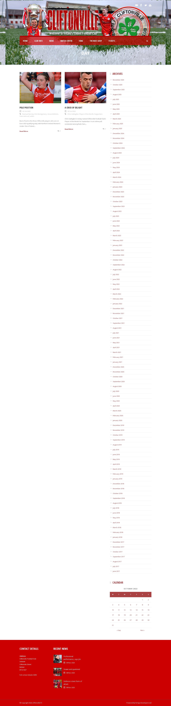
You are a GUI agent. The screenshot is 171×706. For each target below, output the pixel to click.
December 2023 (118, 192)
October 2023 (117, 201)
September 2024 (119, 148)
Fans (81, 41)
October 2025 (117, 85)
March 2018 (117, 527)
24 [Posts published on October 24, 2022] (113, 620)
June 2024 (116, 162)
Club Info (38, 41)
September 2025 (119, 90)
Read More (24, 131)
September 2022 (119, 265)
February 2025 (118, 124)
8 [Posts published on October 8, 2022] (142, 605)
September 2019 (119, 440)
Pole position (26, 107)
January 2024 (117, 187)
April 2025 (116, 114)
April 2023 (116, 231)
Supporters (98, 114)
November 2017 (118, 547)
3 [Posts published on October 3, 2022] (112, 605)
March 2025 (117, 119)
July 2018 (116, 508)
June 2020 (116, 396)
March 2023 (117, 235)
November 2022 (118, 255)
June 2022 (116, 279)
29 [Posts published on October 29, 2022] (142, 620)
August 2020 (117, 386)
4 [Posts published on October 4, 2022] (118, 605)
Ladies (32, 116)
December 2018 (118, 484)
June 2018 (116, 513)
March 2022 (117, 294)
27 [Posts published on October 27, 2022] (130, 620)
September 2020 (119, 381)
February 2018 (118, 532)
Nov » (142, 630)
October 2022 (117, 260)
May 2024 (116, 167)
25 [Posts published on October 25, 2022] (119, 620)
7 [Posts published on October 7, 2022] (136, 605)
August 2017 (117, 561)
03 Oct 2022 (26, 111)
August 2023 (117, 211)
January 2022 (117, 304)
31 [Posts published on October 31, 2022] (113, 625)
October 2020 (117, 377)
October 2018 (117, 493)
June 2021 (116, 338)
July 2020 (116, 391)
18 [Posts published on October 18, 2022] (119, 615)
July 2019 (116, 450)
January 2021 (117, 362)
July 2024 (116, 158)
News (51, 41)
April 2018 (116, 522)
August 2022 (117, 270)
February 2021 (118, 357)
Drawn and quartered (72, 669)
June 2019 (116, 454)
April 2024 (116, 172)
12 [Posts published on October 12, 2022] (125, 610)
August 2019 (117, 445)
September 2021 (119, 323)
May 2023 (116, 226)
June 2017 (116, 571)
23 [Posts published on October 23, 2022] (148, 615)
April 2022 (116, 289)
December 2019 (118, 425)
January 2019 (117, 479)
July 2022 (116, 274)
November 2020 (118, 372)
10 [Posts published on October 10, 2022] (113, 610)
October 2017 (117, 552)
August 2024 (117, 153)
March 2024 (117, 177)
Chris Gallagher (73, 114)
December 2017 (118, 542)
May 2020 (116, 401)
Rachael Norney (28, 114)
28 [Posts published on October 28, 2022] (136, 620)
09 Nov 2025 (70, 663)
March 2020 (117, 411)
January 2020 (117, 420)
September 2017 (119, 557)
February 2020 (118, 415)
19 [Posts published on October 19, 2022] (125, 615)
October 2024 (117, 143)
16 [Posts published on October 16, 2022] (148, 610)
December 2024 (118, 133)
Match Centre (66, 41)
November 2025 (118, 80)
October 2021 (117, 318)
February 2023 (118, 240)
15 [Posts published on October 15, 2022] (142, 610)
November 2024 (118, 138)
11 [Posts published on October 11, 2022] (119, 610)
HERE (35, 675)
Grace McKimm (53, 114)
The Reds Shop (96, 41)
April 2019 (116, 464)
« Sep (119, 630)
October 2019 (117, 435)
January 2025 (117, 128)
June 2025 (116, 104)
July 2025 (116, 99)
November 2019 (118, 430)
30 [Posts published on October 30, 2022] (148, 620)
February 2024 (118, 182)
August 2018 (117, 503)
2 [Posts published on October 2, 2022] (148, 600)
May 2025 (116, 109)
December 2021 (118, 308)
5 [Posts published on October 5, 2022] (124, 605)
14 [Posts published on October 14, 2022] (136, 610)
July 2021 (116, 333)
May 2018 (116, 518)
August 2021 (117, 328)
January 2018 (117, 537)
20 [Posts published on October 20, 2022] (130, 615)
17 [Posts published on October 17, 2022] (113, 615)
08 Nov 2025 (70, 673)
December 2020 (118, 367)
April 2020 (116, 406)
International (24, 116)
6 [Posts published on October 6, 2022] (130, 605)
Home (25, 41)
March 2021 (117, 352)
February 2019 (118, 474)
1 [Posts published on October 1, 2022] (142, 600)
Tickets (111, 41)
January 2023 (117, 245)
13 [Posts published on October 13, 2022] (130, 610)
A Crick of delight (73, 107)
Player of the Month (86, 114)
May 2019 (116, 459)
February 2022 (118, 299)
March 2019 (117, 469)
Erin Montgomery (41, 114)
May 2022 (116, 284)
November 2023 (118, 197)
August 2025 (117, 94)
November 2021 (118, 313)
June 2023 (116, 221)
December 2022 (118, 250)
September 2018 (119, 498)
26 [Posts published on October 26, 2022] (125, 620)
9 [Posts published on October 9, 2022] (148, 605)
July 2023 (116, 216)
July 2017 (116, 566)
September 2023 (119, 206)
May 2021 (116, 342)
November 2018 (118, 488)
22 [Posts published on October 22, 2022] (142, 615)
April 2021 (116, 347)
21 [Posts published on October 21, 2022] (136, 615)
